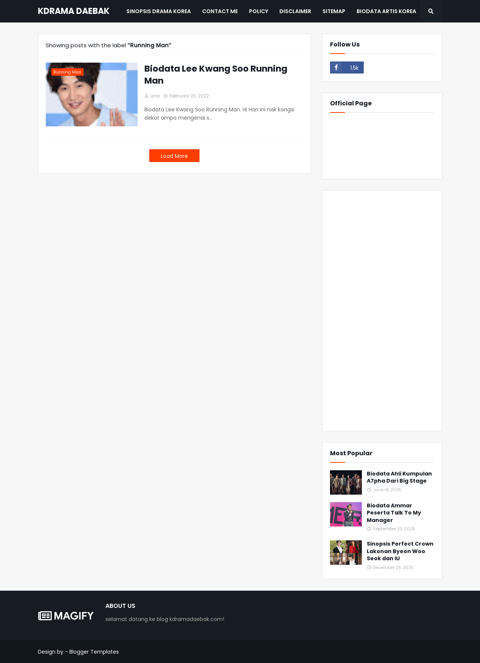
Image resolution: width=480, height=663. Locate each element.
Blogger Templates (94, 652)
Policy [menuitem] (258, 11)
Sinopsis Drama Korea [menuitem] (158, 11)
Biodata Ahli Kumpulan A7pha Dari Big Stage (399, 477)
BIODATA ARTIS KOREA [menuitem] (386, 11)
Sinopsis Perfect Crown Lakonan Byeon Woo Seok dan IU (400, 551)
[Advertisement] (382, 310)
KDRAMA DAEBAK (74, 11)
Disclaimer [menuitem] (295, 11)
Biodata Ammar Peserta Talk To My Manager (394, 513)
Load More (174, 156)
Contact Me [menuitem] (220, 11)
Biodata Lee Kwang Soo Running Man (215, 75)
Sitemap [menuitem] (333, 11)
